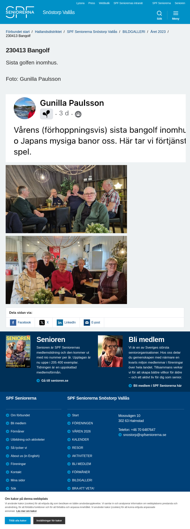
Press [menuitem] (91, 3)
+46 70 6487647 (143, 430)
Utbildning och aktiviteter (28, 439)
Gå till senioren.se (54, 380)
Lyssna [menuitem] (80, 3)
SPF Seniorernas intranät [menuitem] (128, 3)
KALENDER (80, 439)
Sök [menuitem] (159, 15)
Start (75, 415)
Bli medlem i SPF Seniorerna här (157, 385)
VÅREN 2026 (81, 431)
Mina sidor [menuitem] (18, 480)
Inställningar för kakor (49, 520)
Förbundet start (18, 31)
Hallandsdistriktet (48, 31)
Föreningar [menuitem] (18, 464)
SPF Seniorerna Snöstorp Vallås (92, 31)
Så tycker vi (19, 447)
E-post (95, 322)
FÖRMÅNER (81, 472)
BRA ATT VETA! (83, 488)
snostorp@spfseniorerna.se (144, 435)
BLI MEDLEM (81, 464)
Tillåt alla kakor (18, 520)
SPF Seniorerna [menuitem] (161, 3)
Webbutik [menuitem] (104, 3)
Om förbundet (20, 415)
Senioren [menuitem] (180, 3)
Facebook (24, 322)
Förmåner (17, 431)
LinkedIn (69, 322)
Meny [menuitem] (175, 15)
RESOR (77, 447)
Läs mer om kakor (26, 511)
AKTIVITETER (82, 456)
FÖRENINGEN (82, 423)
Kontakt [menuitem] (16, 472)
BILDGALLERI (134, 31)
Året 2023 (158, 31)
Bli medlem (18, 423)
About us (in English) (25, 456)
